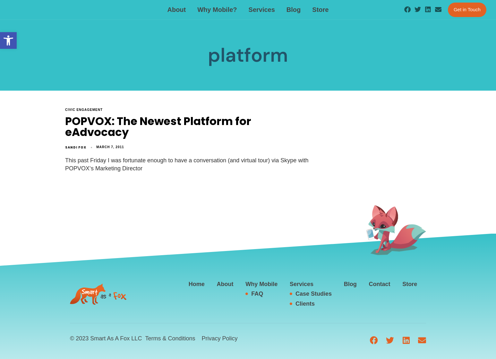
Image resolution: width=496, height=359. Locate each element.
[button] (8, 40)
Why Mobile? (217, 9)
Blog (293, 9)
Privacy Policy (219, 338)
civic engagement (84, 110)
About (176, 9)
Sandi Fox (75, 147)
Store (320, 9)
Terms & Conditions (170, 338)
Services (262, 9)
